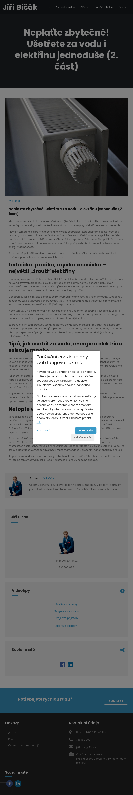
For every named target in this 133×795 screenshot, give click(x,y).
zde (39, 422)
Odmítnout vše (82, 437)
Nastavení (43, 430)
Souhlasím (86, 430)
